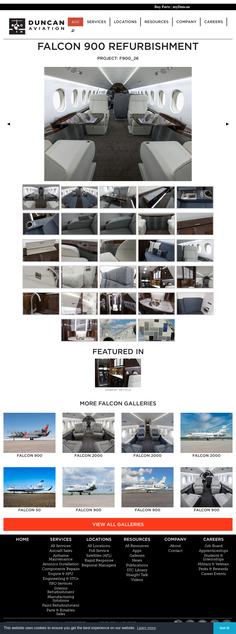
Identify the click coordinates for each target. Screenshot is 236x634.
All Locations (99, 546)
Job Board (213, 546)
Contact (175, 551)
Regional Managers (99, 565)
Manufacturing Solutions (60, 598)
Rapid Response (99, 560)
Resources (137, 539)
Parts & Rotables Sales (61, 612)
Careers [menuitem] (213, 22)
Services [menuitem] (96, 22)
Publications (137, 565)
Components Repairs (61, 569)
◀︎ (10, 124)
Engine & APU (60, 574)
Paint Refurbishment (60, 605)
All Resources (137, 546)
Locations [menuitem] (125, 22)
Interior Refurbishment (60, 590)
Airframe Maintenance (61, 557)
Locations (99, 539)
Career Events (213, 574)
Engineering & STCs (61, 578)
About (175, 546)
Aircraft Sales (60, 551)
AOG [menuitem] (75, 22)
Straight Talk (137, 575)
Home (22, 539)
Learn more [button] (146, 628)
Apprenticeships (213, 551)
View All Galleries (118, 524)
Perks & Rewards (213, 569)
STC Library (137, 570)
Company (175, 539)
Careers (213, 539)
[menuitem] (73, 30)
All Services (61, 546)
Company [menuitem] (186, 22)
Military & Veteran (213, 564)
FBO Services (60, 583)
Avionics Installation (61, 564)
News (137, 560)
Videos (137, 580)
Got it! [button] (225, 628)
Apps (137, 551)
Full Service (99, 551)
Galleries (137, 555)
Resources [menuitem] (156, 22)
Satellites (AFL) (99, 555)
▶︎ (229, 124)
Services (61, 539)
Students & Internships (213, 557)
